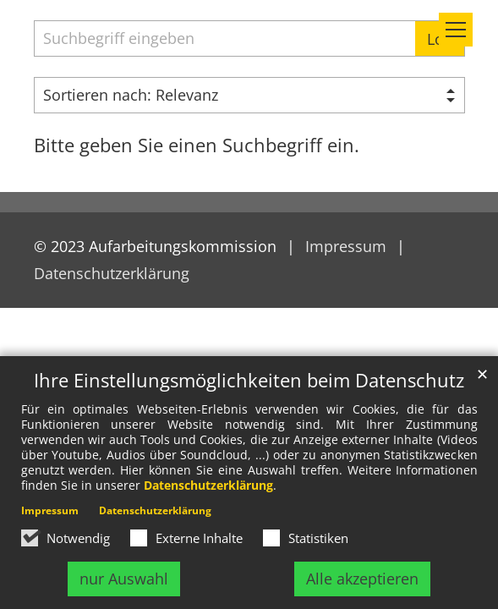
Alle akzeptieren (362, 578)
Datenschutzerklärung (208, 485)
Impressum (50, 510)
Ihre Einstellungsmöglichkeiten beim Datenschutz (249, 380)
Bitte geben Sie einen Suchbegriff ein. (196, 145)
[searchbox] (224, 38)
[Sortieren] (249, 95)
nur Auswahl (123, 578)
